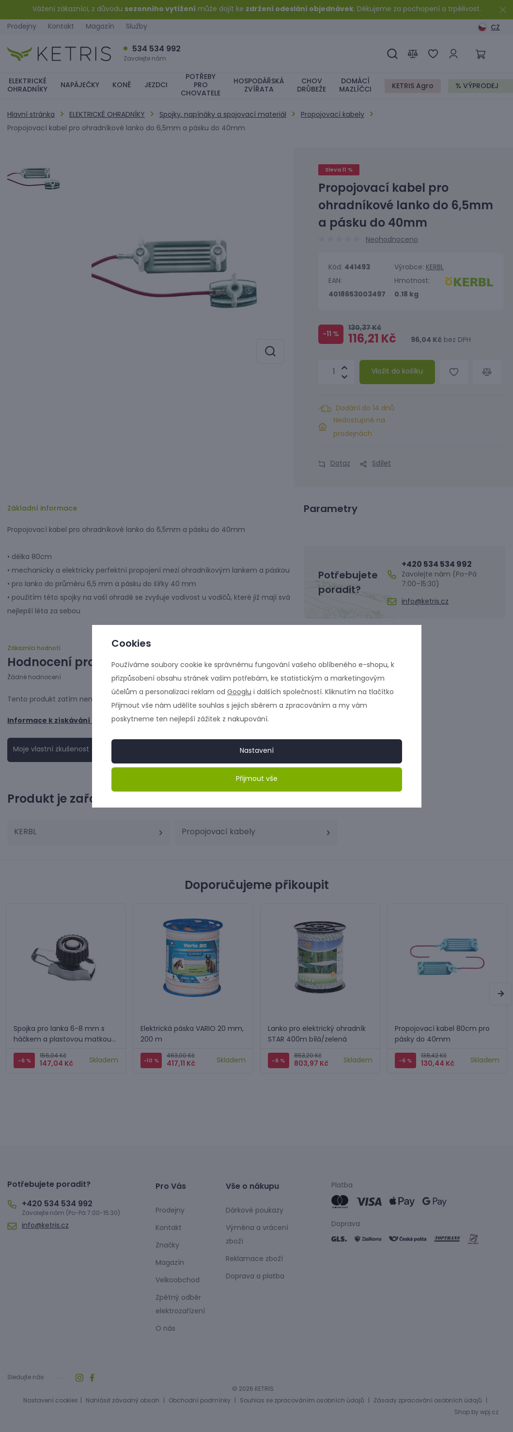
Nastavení (257, 751)
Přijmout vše (257, 779)
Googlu (239, 692)
